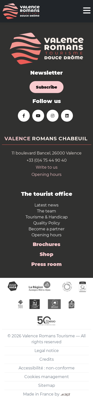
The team (46, 211)
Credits (46, 359)
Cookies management (46, 376)
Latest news (46, 205)
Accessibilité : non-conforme (47, 368)
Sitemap (46, 385)
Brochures (46, 244)
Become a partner (46, 229)
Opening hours (46, 174)
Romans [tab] (44, 139)
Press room (46, 264)
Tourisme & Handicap (47, 217)
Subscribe (46, 87)
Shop (46, 254)
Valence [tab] (17, 139)
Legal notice (46, 350)
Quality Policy (46, 223)
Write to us (47, 167)
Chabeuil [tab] (73, 139)
